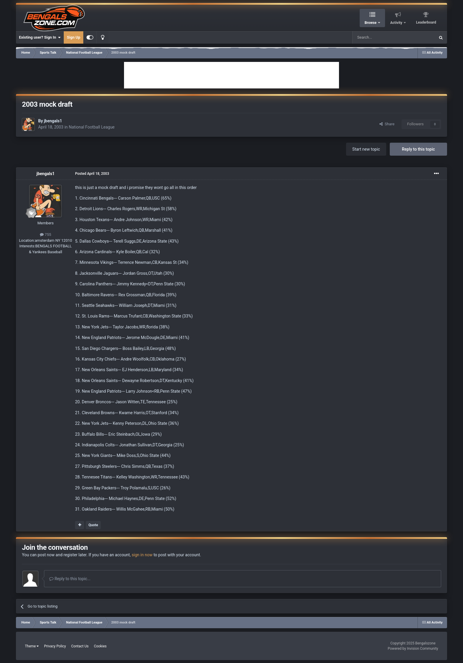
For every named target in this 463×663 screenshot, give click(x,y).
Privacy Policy (55, 646)
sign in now (142, 554)
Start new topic (366, 149)
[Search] (380, 37)
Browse (371, 23)
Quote (93, 525)
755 (45, 234)
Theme (32, 646)
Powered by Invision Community (413, 648)
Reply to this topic (418, 149)
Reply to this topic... (69, 578)
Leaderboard (426, 22)
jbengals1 (53, 121)
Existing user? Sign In (40, 37)
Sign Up (73, 37)
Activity (396, 23)
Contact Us (80, 646)
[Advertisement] (231, 75)
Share (386, 124)
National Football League (92, 127)
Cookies (100, 646)
